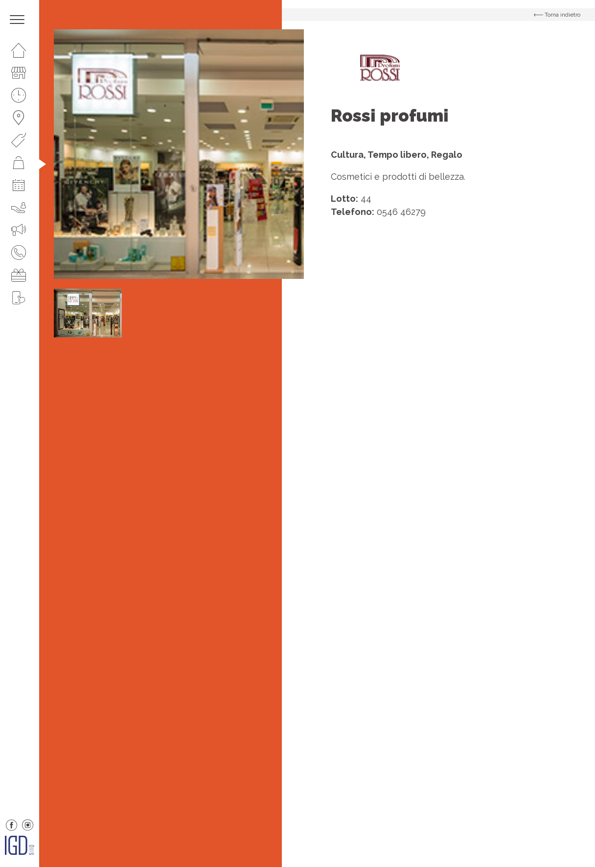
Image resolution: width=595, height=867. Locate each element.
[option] (179, 154)
